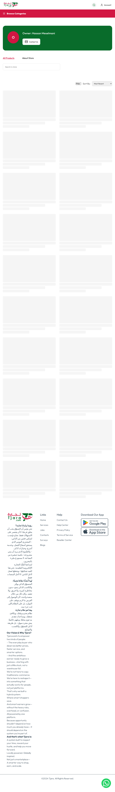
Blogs (42, 545)
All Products (8, 58)
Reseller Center (64, 540)
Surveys (44, 540)
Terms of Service (65, 535)
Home (43, 520)
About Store (28, 58)
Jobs (42, 530)
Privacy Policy (63, 530)
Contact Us (31, 41)
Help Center (62, 525)
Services (44, 525)
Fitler (78, 84)
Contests (44, 535)
